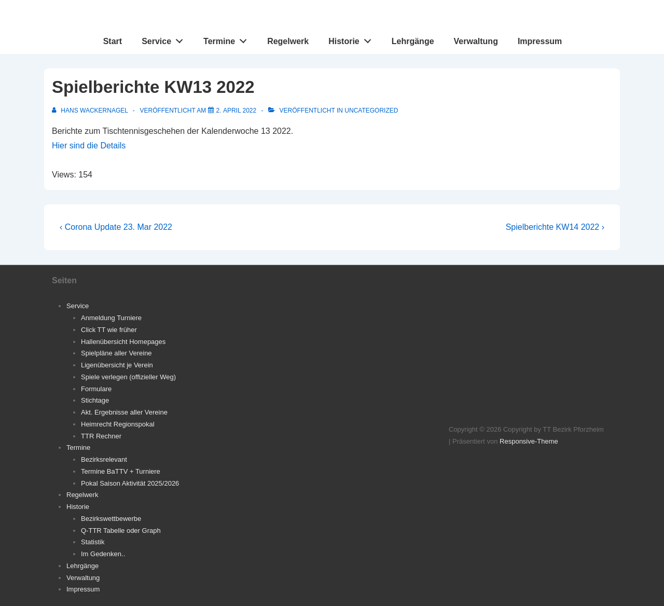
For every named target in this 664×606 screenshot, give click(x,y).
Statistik (93, 542)
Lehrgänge (413, 41)
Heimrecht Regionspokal (118, 424)
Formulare (96, 389)
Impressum (540, 41)
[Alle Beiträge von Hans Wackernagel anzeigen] (91, 110)
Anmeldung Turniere (111, 318)
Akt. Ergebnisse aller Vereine (124, 412)
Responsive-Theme (529, 441)
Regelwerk (288, 41)
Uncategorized (371, 110)
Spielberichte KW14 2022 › (555, 227)
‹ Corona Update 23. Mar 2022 (116, 227)
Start (112, 41)
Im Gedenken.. (103, 554)
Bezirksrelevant (104, 459)
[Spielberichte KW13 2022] (236, 110)
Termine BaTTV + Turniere (120, 471)
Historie (352, 39)
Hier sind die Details (89, 145)
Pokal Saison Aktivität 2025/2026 (130, 483)
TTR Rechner (101, 436)
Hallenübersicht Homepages (123, 342)
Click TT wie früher (109, 330)
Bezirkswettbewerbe (111, 518)
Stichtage (95, 400)
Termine (228, 39)
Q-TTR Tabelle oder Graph (121, 530)
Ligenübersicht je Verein (117, 365)
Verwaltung (476, 41)
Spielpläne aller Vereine (116, 353)
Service (165, 39)
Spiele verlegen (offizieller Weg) (128, 377)
